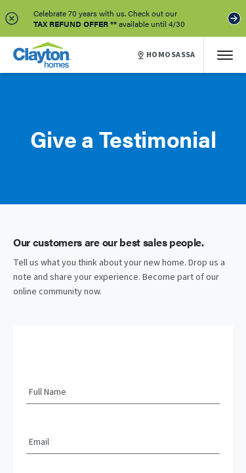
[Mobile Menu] (225, 55)
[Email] (123, 442)
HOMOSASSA (166, 55)
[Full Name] (123, 392)
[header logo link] (41, 55)
